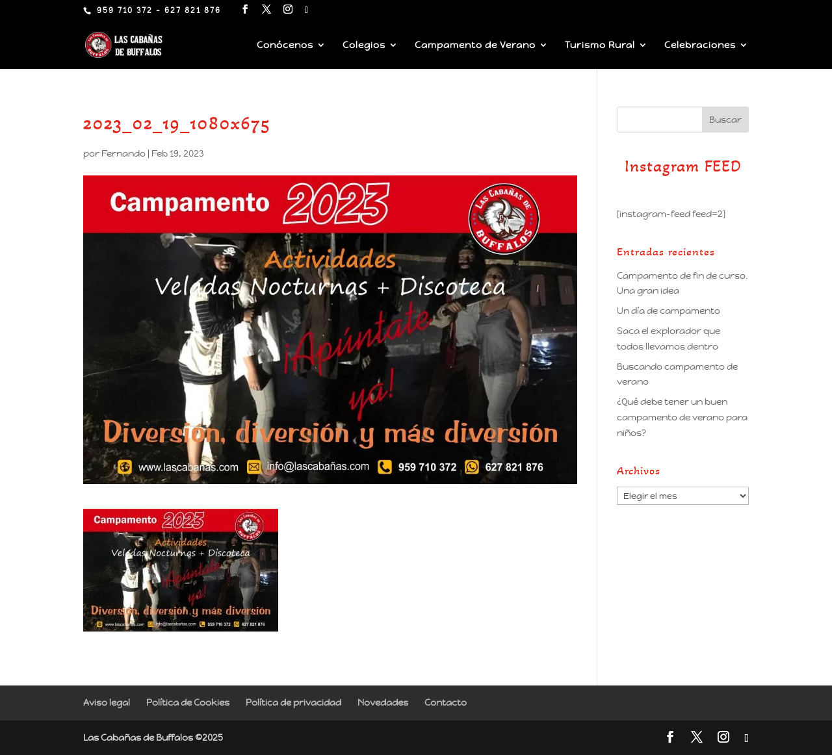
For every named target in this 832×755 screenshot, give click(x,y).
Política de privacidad (293, 702)
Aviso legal (106, 702)
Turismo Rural (600, 45)
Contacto (445, 702)
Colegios (364, 45)
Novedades (383, 702)
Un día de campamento (668, 310)
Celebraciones (700, 45)
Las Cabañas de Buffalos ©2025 (153, 737)
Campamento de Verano (475, 45)
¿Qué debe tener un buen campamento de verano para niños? (682, 417)
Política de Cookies (187, 702)
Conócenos (285, 45)
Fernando (123, 153)
